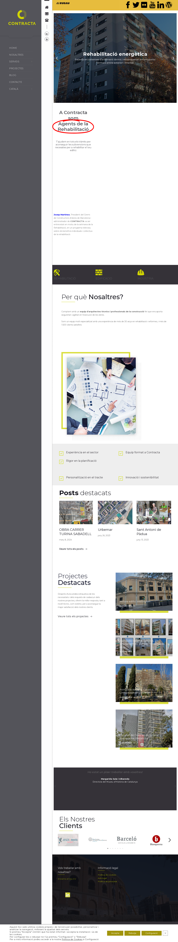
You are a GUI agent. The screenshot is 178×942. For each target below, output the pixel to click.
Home (13, 48)
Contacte (15, 82)
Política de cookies (107, 875)
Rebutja (132, 933)
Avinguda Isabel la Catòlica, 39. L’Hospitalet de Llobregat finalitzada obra (142, 644)
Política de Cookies (72, 939)
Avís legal (102, 878)
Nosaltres (16, 55)
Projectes (16, 68)
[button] (60, 840)
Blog (12, 75)
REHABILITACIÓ (65, 278)
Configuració (152, 933)
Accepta (115, 933)
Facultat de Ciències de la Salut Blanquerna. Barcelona (139, 737)
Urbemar (105, 530)
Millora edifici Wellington (135, 601)
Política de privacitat (107, 881)
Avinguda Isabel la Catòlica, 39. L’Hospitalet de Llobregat (139, 691)
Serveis (14, 61)
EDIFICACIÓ (104, 278)
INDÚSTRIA (145, 278)
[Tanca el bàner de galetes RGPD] (165, 933)
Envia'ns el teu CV (67, 879)
